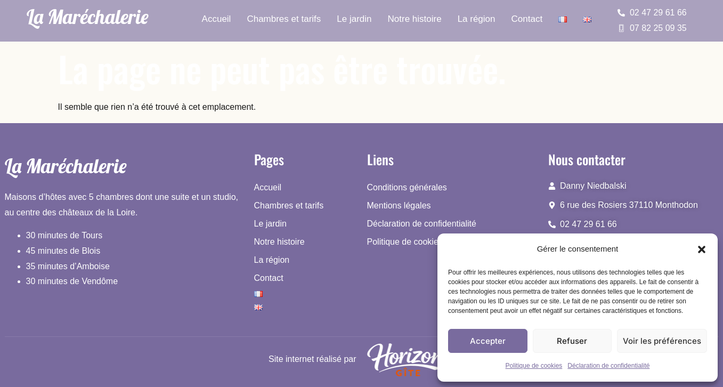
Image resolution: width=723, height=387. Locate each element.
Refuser (572, 341)
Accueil (216, 19)
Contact (527, 19)
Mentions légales (399, 205)
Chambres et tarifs (284, 19)
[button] (701, 249)
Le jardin (354, 19)
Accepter (488, 341)
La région (476, 19)
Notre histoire (415, 19)
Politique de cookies (534, 365)
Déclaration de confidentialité (608, 365)
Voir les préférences (662, 341)
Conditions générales (407, 187)
